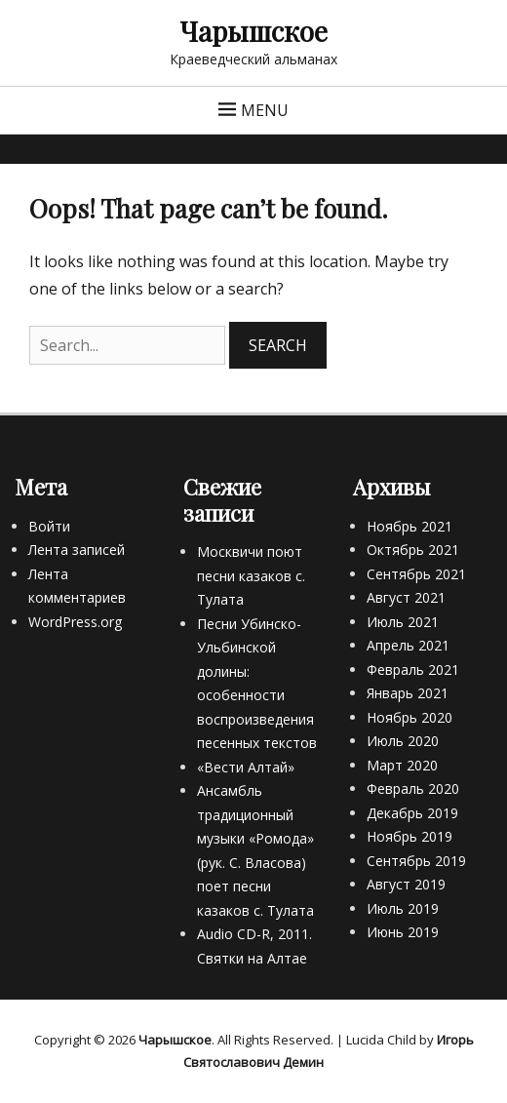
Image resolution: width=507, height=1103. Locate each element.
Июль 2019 (403, 908)
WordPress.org (75, 621)
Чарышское (253, 31)
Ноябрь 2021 (409, 526)
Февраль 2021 (413, 669)
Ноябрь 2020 (409, 717)
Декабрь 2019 (412, 813)
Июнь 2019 (403, 932)
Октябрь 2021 (413, 549)
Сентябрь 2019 (416, 860)
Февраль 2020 (413, 788)
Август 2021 (406, 597)
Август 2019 (406, 884)
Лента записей (76, 549)
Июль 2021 (403, 621)
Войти (49, 526)
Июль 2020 (403, 740)
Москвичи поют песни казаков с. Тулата (251, 575)
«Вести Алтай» (245, 767)
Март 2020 (402, 765)
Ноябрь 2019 (409, 836)
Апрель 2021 (408, 645)
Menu (265, 110)
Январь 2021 (407, 693)
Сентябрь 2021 (416, 574)
